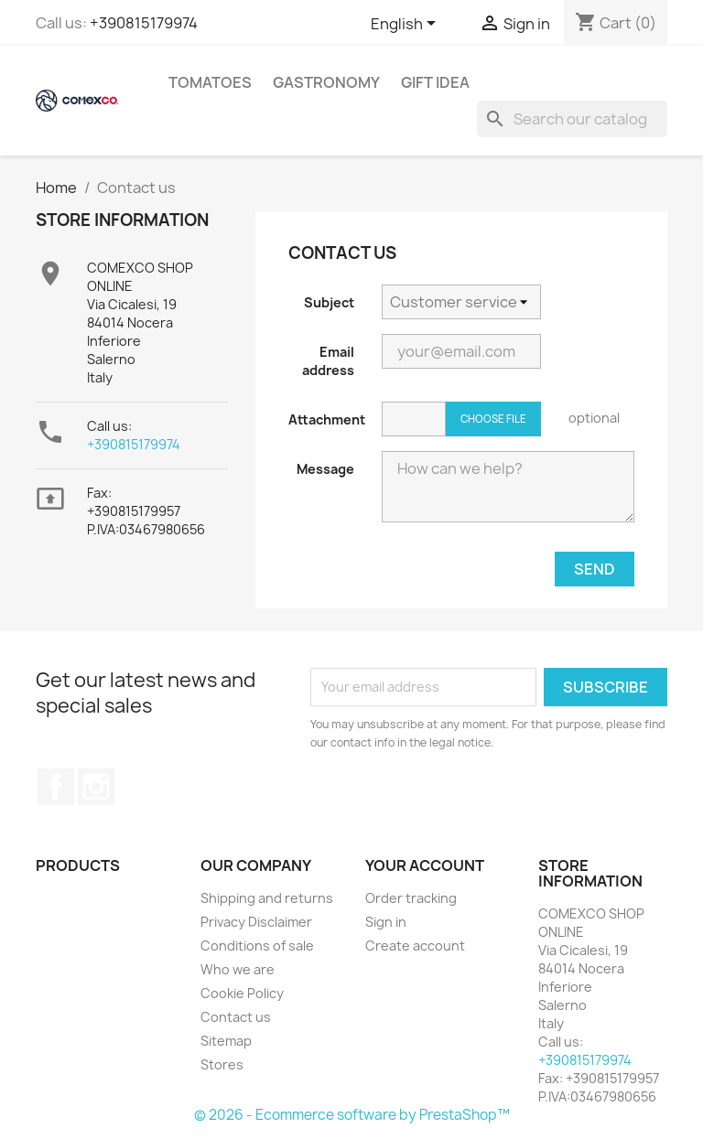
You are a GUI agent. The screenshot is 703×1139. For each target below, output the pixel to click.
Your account (424, 865)
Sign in (385, 921)
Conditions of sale (257, 945)
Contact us (235, 1017)
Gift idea (435, 82)
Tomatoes (210, 82)
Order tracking (411, 898)
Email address (328, 361)
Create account (415, 945)
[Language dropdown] (406, 25)
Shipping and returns (266, 898)
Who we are (237, 969)
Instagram (96, 786)
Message (325, 469)
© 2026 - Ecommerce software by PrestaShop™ (352, 1114)
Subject (329, 302)
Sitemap (226, 1040)
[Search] (572, 119)
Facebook (56, 786)
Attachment (326, 419)
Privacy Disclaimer (256, 921)
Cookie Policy (242, 993)
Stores (221, 1064)
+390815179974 (144, 23)
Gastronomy (326, 82)
